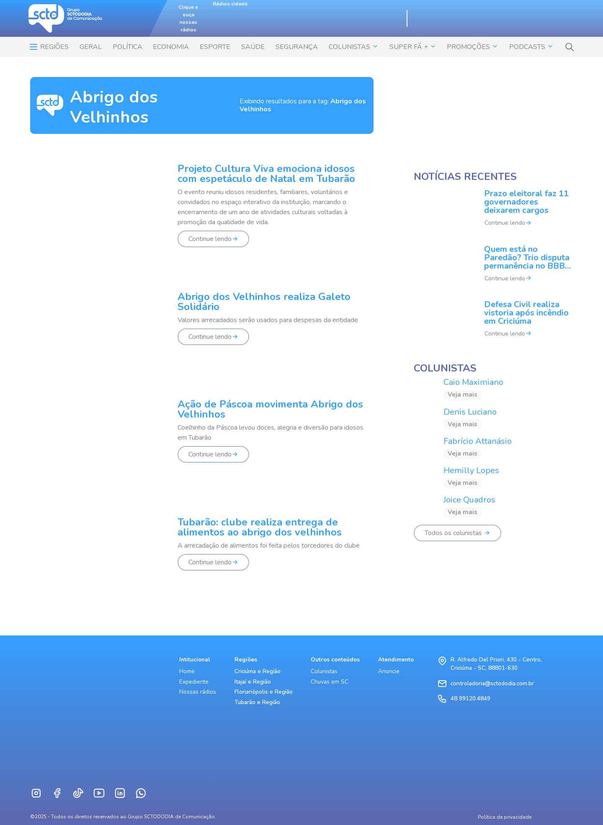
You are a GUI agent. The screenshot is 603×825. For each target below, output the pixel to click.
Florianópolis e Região (263, 692)
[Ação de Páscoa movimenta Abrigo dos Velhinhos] (202, 435)
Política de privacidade (504, 817)
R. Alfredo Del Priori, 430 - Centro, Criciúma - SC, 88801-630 (496, 664)
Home (187, 671)
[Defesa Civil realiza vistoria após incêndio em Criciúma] (493, 324)
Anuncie (388, 671)
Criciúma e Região (257, 671)
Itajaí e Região (252, 682)
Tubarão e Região (257, 702)
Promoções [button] (472, 46)
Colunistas (324, 671)
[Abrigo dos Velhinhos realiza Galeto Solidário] (202, 323)
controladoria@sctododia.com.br (492, 683)
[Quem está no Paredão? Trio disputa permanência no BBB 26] (493, 269)
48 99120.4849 (470, 698)
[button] (569, 46)
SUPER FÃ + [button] (412, 46)
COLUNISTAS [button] (354, 46)
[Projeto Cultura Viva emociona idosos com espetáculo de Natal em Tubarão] (202, 210)
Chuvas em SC (329, 682)
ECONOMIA (171, 46)
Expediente (194, 682)
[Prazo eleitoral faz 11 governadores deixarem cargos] (493, 213)
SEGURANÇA (297, 46)
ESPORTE (215, 46)
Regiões (48, 47)
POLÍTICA (127, 46)
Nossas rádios (197, 692)
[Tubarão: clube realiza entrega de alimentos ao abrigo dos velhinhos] (202, 548)
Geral (91, 46)
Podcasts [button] (531, 46)
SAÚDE (253, 46)
